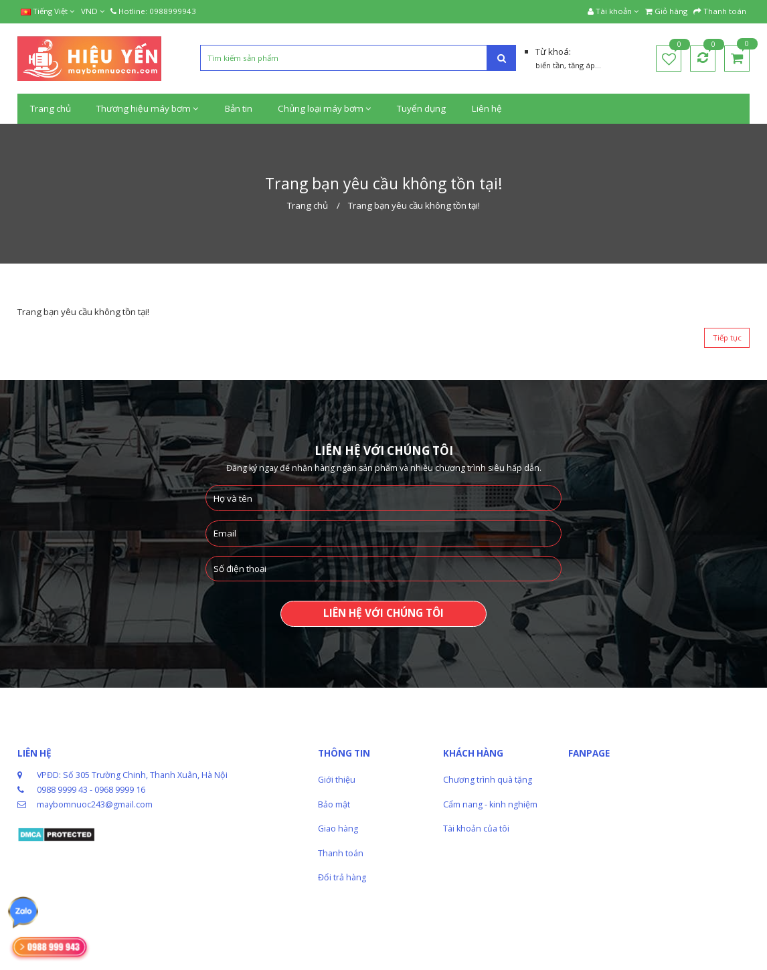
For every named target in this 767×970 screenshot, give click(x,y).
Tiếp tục (727, 337)
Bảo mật (334, 804)
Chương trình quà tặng (487, 779)
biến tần (549, 65)
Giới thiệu (336, 779)
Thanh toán (340, 853)
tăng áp (581, 65)
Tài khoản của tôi (476, 828)
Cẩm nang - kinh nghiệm (490, 804)
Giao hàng (338, 828)
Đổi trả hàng (342, 877)
